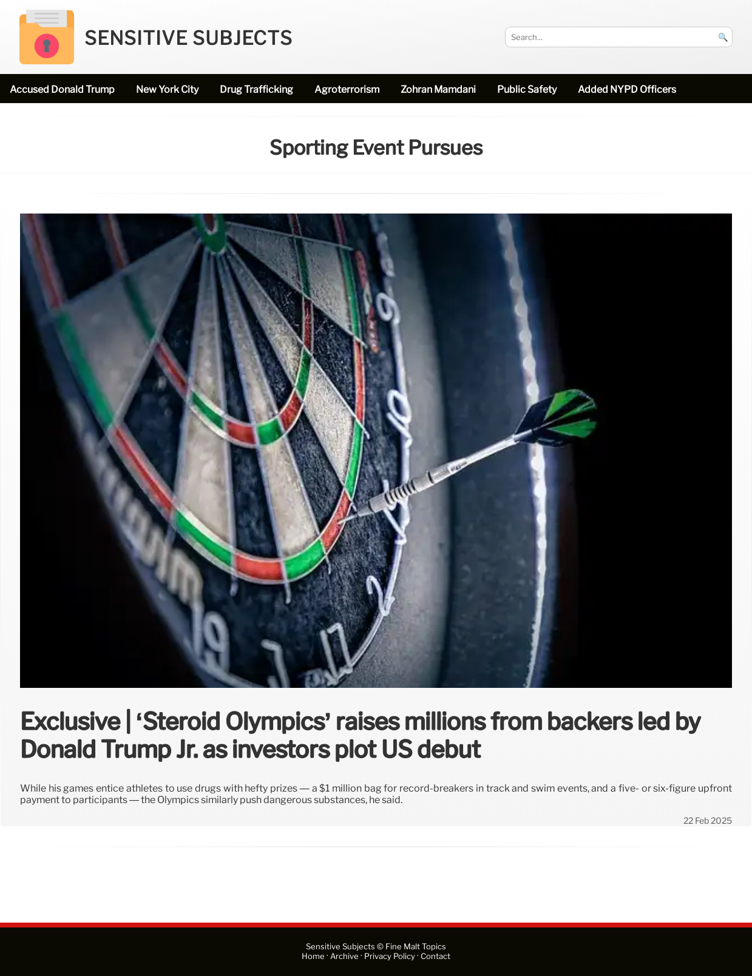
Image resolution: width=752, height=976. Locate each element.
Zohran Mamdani (438, 89)
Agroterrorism (346, 89)
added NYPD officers (627, 89)
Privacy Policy (389, 956)
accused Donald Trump (62, 89)
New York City (167, 89)
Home (313, 956)
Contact (435, 956)
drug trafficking (256, 89)
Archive (344, 956)
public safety (527, 89)
